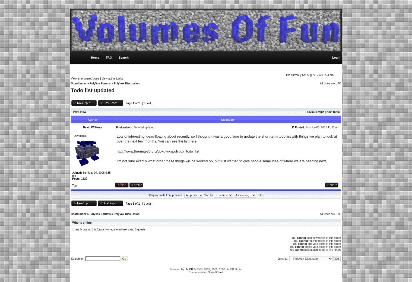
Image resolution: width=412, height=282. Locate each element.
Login (336, 57)
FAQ (109, 57)
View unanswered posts (85, 78)
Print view (79, 111)
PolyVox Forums (100, 83)
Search (124, 57)
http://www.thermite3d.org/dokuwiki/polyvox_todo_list (158, 151)
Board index (79, 83)
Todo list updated (93, 90)
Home (95, 57)
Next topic (333, 111)
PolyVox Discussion (127, 83)
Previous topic (315, 111)
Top (74, 185)
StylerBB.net (215, 272)
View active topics (112, 78)
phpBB (189, 269)
